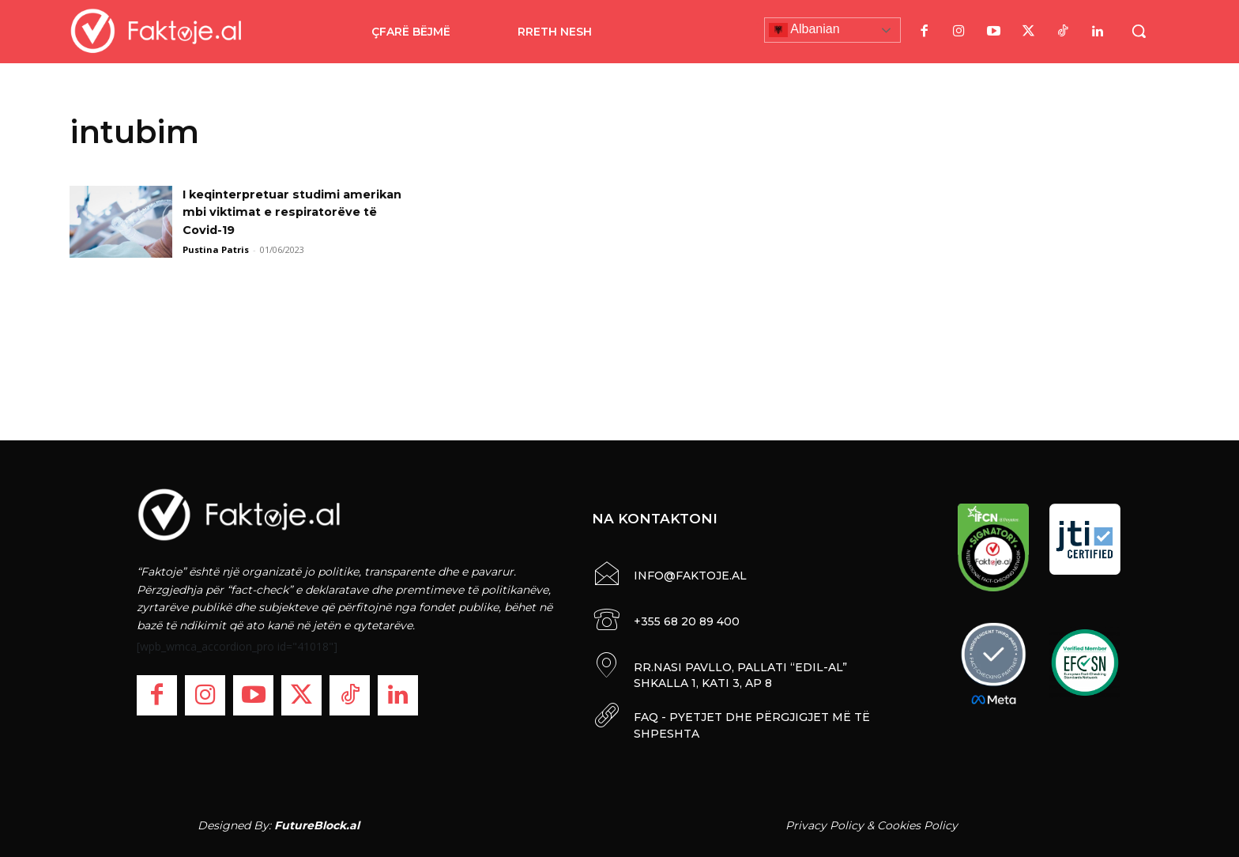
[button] (1138, 31)
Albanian (804, 30)
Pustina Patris (216, 249)
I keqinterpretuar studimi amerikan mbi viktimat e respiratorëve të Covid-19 (271, 212)
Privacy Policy (824, 824)
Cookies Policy (917, 824)
